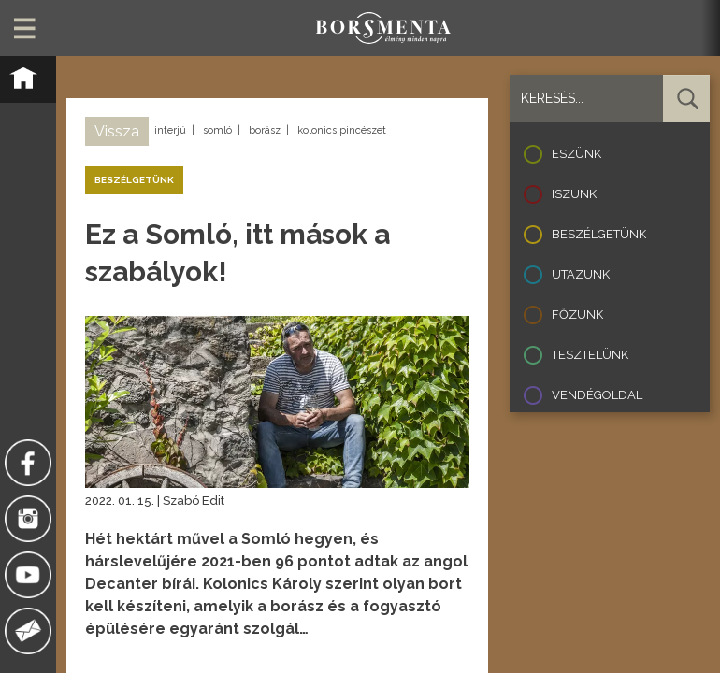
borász (265, 130)
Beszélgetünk (599, 234)
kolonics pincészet (341, 130)
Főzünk (577, 315)
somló (217, 130)
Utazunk (581, 274)
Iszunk (574, 194)
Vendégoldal (597, 395)
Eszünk (576, 154)
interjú (170, 130)
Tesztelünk (590, 355)
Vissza (116, 131)
